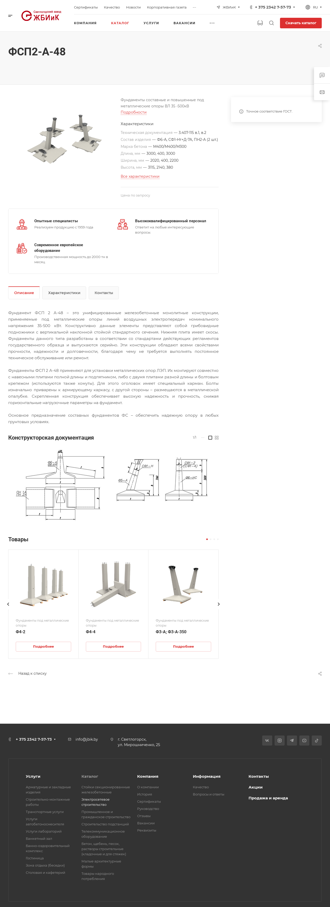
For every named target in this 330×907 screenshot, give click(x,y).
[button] (207, 539)
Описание (24, 292)
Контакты (104, 292)
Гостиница (35, 858)
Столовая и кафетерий (45, 872)
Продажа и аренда (268, 797)
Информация (206, 776)
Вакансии (146, 823)
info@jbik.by (87, 739)
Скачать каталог (300, 23)
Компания (147, 776)
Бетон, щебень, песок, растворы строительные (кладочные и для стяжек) (103, 849)
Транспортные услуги (45, 812)
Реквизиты (146, 830)
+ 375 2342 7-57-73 (273, 7)
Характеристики (64, 292)
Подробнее (43, 646)
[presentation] (8, 609)
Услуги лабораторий (44, 831)
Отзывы (144, 816)
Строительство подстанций (105, 824)
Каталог (89, 776)
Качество (201, 787)
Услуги (33, 776)
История (144, 794)
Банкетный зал (39, 838)
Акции (256, 787)
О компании (148, 787)
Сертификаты (149, 801)
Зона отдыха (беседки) (45, 865)
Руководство (148, 809)
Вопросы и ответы (208, 794)
